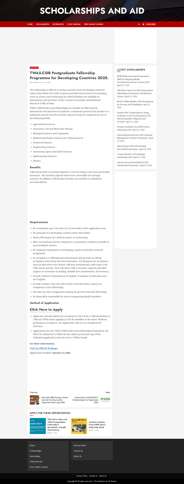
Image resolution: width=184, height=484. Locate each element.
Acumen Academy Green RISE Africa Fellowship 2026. (97, 425)
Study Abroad (74, 24)
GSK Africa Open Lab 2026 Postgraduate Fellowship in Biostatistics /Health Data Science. (57, 424)
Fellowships (34, 68)
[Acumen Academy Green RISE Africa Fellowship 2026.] (79, 426)
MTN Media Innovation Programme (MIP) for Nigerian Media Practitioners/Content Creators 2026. (133, 79)
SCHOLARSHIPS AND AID (92, 11)
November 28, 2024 (37, 82)
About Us (78, 456)
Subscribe (148, 24)
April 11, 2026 (53, 433)
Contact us (78, 451)
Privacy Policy (80, 445)
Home (30, 24)
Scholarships (42, 24)
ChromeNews (99, 481)
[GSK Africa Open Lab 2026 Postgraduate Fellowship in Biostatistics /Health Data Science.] (38, 426)
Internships (58, 24)
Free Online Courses (93, 24)
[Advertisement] (69, 46)
